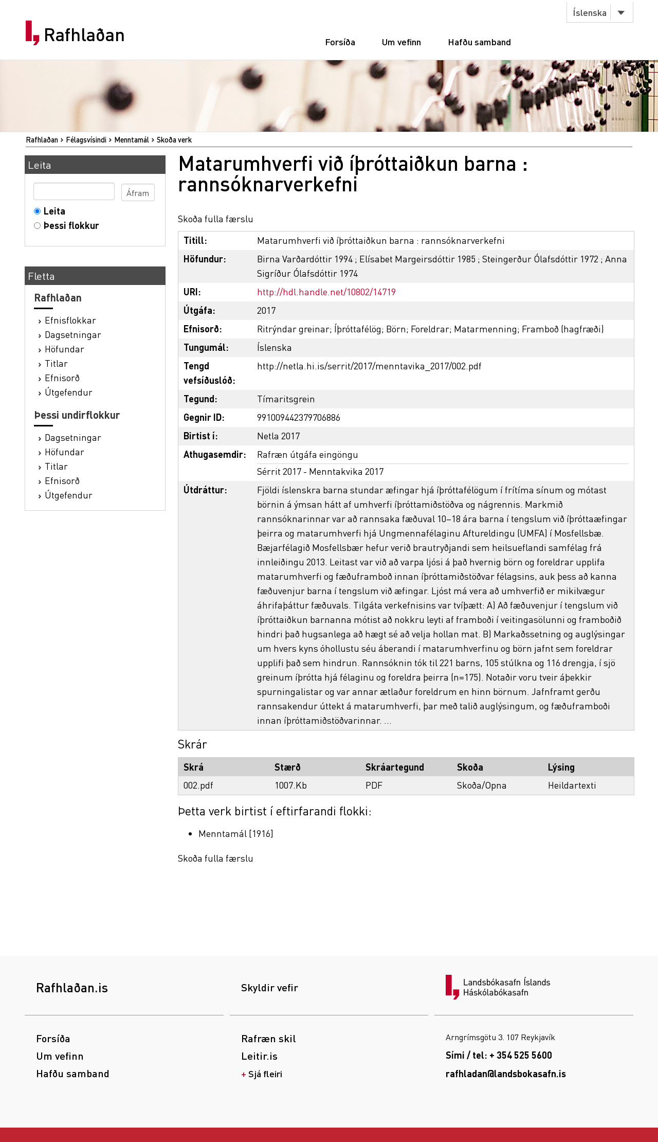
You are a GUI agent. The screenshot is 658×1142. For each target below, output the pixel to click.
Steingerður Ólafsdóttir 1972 (540, 258)
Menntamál (131, 139)
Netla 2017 (278, 435)
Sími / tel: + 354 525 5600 (499, 1055)
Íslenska (590, 12)
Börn (396, 328)
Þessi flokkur (69, 225)
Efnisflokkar (70, 320)
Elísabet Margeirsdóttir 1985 (417, 258)
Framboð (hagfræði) (563, 328)
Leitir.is (259, 1055)
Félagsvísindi (86, 139)
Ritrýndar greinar (293, 328)
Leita (52, 211)
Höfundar (64, 348)
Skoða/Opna (482, 785)
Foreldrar (430, 328)
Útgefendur (69, 392)
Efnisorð (62, 377)
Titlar (56, 363)
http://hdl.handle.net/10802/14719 (326, 291)
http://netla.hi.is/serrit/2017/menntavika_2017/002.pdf (369, 365)
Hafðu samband (479, 41)
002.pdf (198, 785)
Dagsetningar (73, 334)
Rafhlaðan (84, 34)
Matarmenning (485, 328)
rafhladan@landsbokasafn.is (506, 1073)
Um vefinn (401, 41)
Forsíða (340, 41)
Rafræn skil (268, 1038)
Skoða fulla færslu (215, 218)
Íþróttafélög (357, 328)
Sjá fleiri (265, 1073)
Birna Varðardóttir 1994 (305, 258)
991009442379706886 (298, 417)
